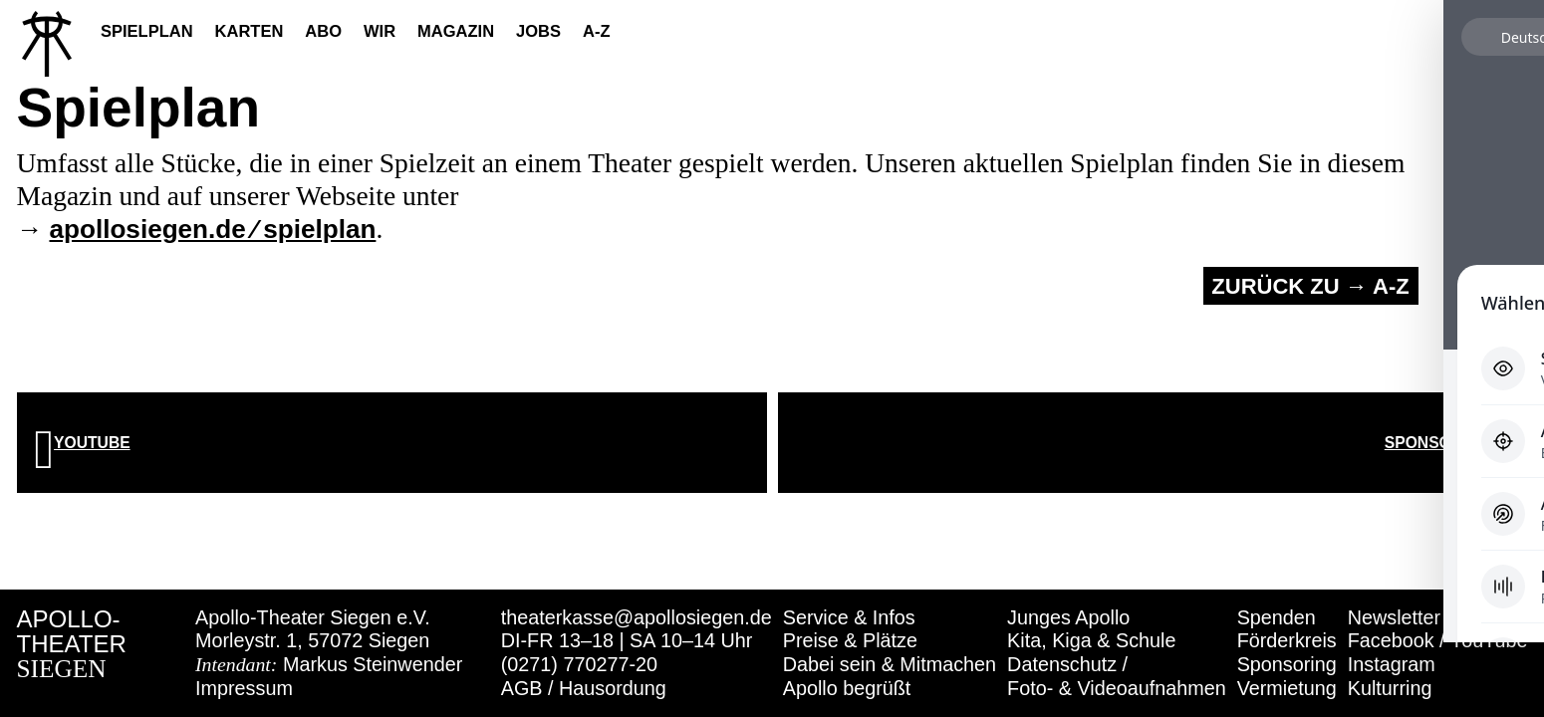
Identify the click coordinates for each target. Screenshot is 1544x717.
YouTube (1489, 640)
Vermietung (1287, 688)
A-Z (597, 31)
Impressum (244, 688)
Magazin (455, 31)
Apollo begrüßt (847, 688)
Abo (323, 31)
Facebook (1391, 640)
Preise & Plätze (850, 640)
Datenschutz (1062, 664)
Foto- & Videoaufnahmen (1116, 688)
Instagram (1391, 664)
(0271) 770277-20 (579, 664)
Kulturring (1390, 688)
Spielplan (147, 31)
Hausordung (612, 688)
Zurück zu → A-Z (1310, 286)
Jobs (538, 31)
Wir (379, 31)
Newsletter (1394, 617)
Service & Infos (849, 617)
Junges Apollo (1068, 617)
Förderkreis (1287, 640)
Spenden (1276, 617)
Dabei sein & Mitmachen (889, 664)
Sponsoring (1287, 664)
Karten (249, 31)
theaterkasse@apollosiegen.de (636, 617)
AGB (522, 688)
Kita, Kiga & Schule (1091, 640)
